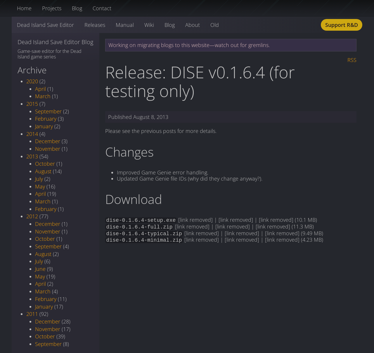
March (43, 96)
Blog (77, 8)
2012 (32, 216)
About (192, 24)
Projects (51, 8)
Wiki (149, 24)
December (47, 141)
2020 (32, 81)
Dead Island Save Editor (45, 24)
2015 (32, 103)
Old (214, 24)
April (40, 88)
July (39, 178)
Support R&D (341, 24)
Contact (102, 8)
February (45, 118)
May (40, 186)
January (44, 126)
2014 (32, 133)
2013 (32, 156)
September (48, 111)
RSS (351, 60)
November (47, 148)
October (45, 163)
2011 (32, 313)
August (43, 171)
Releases (94, 24)
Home (24, 8)
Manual (125, 24)
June (40, 268)
